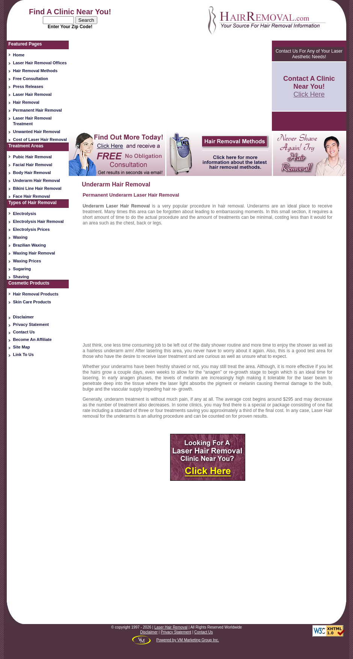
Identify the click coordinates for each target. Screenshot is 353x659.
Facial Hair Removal (33, 164)
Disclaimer (23, 317)
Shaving (21, 276)
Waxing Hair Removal (34, 253)
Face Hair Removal (31, 196)
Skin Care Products (32, 302)
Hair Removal (26, 102)
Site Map (21, 347)
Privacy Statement (31, 324)
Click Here (308, 94)
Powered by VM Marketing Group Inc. (187, 640)
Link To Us (23, 354)
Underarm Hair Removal (36, 180)
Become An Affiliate (32, 339)
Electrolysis (24, 213)
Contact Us (24, 332)
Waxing (20, 237)
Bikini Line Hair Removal (37, 188)
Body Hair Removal (32, 172)
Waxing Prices (27, 261)
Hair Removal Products (36, 294)
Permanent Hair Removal (37, 110)
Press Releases (28, 86)
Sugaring (22, 269)
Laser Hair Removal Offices (40, 63)
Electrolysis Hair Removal (38, 221)
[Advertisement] (38, 478)
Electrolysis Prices (31, 229)
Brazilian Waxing (29, 245)
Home (19, 55)
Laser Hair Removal (32, 94)
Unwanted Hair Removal (36, 131)
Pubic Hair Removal (32, 157)
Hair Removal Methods (35, 70)
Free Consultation (30, 78)
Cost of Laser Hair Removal (40, 139)
